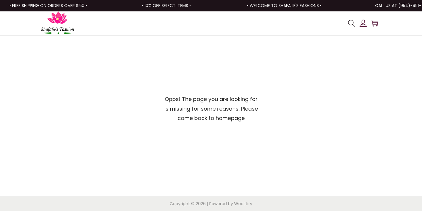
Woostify (243, 204)
